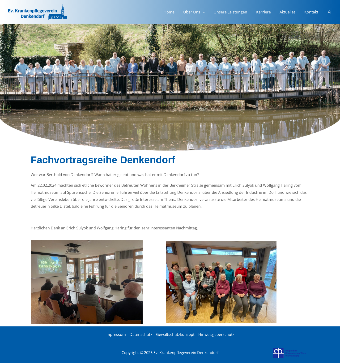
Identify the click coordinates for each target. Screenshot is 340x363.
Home (175, 12)
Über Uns (197, 12)
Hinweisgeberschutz (216, 334)
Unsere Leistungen (235, 12)
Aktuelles (289, 12)
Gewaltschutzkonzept (175, 334)
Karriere (266, 12)
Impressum (116, 334)
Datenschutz (141, 334)
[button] (329, 12)
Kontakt (312, 12)
